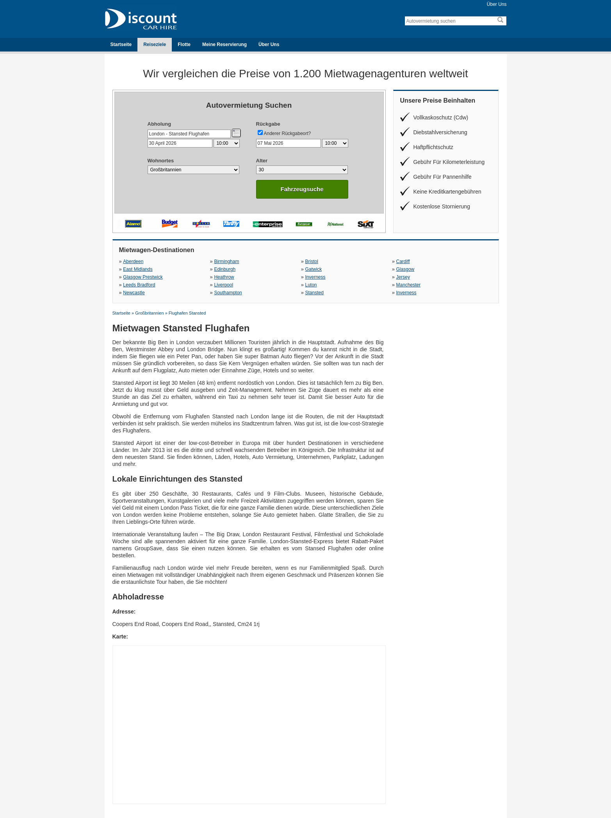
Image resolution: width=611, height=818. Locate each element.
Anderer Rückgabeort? (287, 133)
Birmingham (226, 261)
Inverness (315, 277)
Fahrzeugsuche (301, 189)
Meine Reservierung (224, 44)
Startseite (121, 44)
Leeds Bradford (139, 285)
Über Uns (497, 4)
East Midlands (137, 269)
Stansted (314, 292)
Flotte (184, 44)
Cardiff (403, 261)
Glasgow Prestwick (142, 277)
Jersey (403, 277)
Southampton (228, 292)
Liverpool (223, 285)
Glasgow (405, 269)
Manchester (408, 285)
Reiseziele (154, 44)
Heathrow (224, 277)
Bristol (311, 261)
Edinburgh (224, 269)
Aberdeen (133, 261)
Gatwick (313, 269)
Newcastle (133, 292)
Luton (311, 285)
